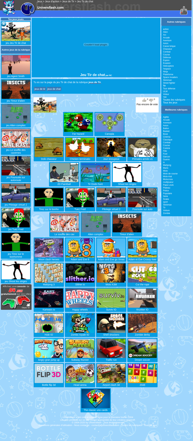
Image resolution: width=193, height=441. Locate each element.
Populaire (167, 193)
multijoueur (168, 182)
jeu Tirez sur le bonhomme (16, 254)
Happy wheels (80, 308)
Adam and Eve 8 (80, 258)
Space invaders (170, 77)
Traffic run (111, 358)
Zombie (166, 213)
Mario (165, 168)
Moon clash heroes (49, 258)
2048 (142, 383)
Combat (166, 52)
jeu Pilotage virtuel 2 (16, 203)
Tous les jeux (170, 102)
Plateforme (168, 74)
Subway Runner (80, 358)
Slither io (80, 283)
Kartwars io (49, 308)
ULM (165, 91)
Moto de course (170, 173)
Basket (166, 131)
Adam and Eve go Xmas (111, 258)
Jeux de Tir (68, 1)
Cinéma (166, 137)
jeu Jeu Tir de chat (16, 41)
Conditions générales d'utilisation (55, 425)
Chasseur (167, 49)
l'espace (167, 69)
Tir (164, 207)
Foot (165, 154)
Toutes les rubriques (174, 99)
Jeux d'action (52, 1)
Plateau (166, 188)
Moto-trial (167, 176)
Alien (165, 32)
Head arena (80, 383)
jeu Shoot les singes (16, 280)
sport (165, 202)
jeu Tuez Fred (16, 228)
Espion (166, 60)
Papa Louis (168, 185)
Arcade (166, 37)
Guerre (166, 159)
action (166, 29)
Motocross (168, 179)
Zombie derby (142, 333)
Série (165, 196)
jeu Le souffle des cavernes (16, 150)
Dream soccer (142, 358)
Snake (166, 199)
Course (166, 54)
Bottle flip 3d (49, 383)
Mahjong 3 (49, 283)
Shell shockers (111, 333)
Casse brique (169, 46)
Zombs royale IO (80, 333)
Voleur (166, 94)
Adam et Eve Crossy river (142, 258)
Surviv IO (111, 308)
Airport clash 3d (111, 383)
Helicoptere (168, 66)
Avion (165, 43)
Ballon (166, 128)
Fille (165, 151)
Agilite (166, 117)
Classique (167, 139)
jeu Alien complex (16, 124)
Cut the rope (142, 283)
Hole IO (49, 333)
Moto (165, 171)
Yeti (165, 97)
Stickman (167, 80)
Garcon (166, 156)
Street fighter (169, 83)
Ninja (165, 71)
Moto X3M (111, 283)
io (164, 162)
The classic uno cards (95, 408)
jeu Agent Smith (16, 75)
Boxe (165, 134)
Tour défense (169, 88)
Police (166, 190)
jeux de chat (54, 89)
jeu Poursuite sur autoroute (16, 177)
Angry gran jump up (49, 358)
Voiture (166, 210)
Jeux (39, 1)
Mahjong (167, 165)
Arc (164, 35)
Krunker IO (142, 308)
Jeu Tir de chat (85, 1)
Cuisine (166, 148)
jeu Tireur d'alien (16, 99)
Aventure (167, 40)
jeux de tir (40, 89)
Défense (167, 57)
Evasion (167, 63)
